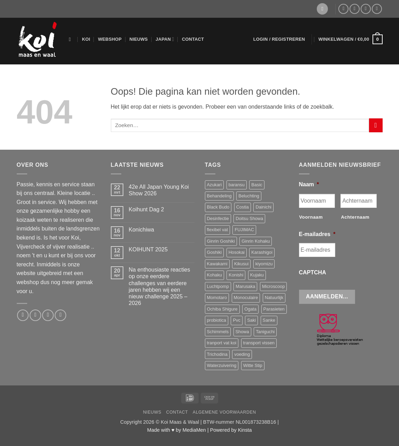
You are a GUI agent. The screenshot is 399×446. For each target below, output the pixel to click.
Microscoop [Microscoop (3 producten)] (273, 286)
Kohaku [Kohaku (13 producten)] (214, 274)
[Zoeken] (71, 39)
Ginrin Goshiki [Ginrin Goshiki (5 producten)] (221, 241)
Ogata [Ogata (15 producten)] (250, 309)
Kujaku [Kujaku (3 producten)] (257, 274)
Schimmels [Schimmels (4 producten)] (218, 331)
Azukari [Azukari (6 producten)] (214, 184)
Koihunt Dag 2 (146, 209)
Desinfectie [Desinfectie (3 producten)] (218, 218)
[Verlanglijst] (322, 9)
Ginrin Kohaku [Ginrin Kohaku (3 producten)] (255, 241)
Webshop (110, 39)
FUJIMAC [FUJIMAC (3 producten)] (244, 229)
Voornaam (311, 217)
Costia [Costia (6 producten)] (242, 207)
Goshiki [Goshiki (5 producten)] (214, 252)
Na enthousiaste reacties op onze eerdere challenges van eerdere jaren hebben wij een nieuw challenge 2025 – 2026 (159, 286)
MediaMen (194, 430)
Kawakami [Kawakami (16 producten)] (217, 263)
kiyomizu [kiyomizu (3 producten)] (264, 263)
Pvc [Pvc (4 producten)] (236, 320)
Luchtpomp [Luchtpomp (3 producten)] (218, 286)
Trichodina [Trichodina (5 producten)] (217, 354)
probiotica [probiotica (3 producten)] (217, 320)
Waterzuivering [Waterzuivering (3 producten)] (222, 365)
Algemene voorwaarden (224, 412)
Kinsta (245, 430)
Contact (193, 39)
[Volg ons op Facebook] (343, 9)
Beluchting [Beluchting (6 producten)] (248, 195)
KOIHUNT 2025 (148, 249)
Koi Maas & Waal (180, 422)
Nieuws (138, 39)
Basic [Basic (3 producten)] (256, 184)
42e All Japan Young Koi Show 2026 (159, 190)
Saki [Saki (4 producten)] (251, 320)
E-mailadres (317, 234)
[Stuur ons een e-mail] (355, 9)
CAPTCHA (312, 272)
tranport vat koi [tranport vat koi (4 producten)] (222, 342)
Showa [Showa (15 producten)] (242, 331)
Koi (86, 39)
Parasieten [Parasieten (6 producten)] (274, 309)
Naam (309, 184)
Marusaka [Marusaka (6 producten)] (245, 286)
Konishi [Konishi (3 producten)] (236, 274)
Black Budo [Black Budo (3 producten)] (218, 207)
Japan (165, 39)
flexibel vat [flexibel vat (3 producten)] (217, 229)
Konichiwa (141, 230)
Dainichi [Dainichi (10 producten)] (263, 207)
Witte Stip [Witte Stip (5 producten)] (252, 365)
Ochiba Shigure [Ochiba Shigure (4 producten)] (222, 309)
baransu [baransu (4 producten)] (237, 184)
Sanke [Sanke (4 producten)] (269, 320)
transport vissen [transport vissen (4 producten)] (259, 342)
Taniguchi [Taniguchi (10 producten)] (265, 331)
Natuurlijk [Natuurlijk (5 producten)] (274, 297)
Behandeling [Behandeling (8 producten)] (219, 195)
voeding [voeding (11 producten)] (242, 354)
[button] (279, 39)
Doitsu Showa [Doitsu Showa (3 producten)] (249, 218)
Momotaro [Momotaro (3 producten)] (217, 297)
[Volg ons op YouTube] (377, 9)
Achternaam (355, 217)
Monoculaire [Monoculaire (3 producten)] (246, 297)
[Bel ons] (366, 9)
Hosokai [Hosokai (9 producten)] (237, 252)
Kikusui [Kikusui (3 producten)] (241, 263)
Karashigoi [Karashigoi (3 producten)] (261, 252)
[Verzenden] (376, 125)
